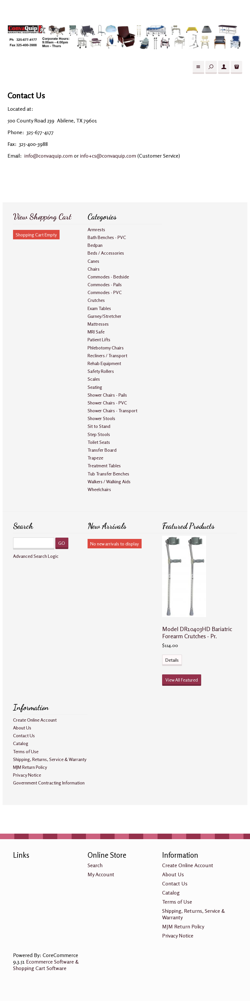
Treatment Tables (104, 465)
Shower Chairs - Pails (107, 395)
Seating (95, 387)
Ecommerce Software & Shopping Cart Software (46, 964)
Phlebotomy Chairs (106, 347)
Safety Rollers (101, 371)
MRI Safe (96, 331)
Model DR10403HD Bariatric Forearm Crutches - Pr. (197, 632)
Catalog (20, 743)
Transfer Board (102, 450)
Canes (93, 261)
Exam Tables (99, 308)
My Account (101, 874)
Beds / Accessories (106, 253)
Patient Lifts (99, 339)
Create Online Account (35, 720)
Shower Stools (101, 418)
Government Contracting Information (49, 782)
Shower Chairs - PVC (107, 402)
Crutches (96, 300)
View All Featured (181, 680)
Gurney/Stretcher (104, 316)
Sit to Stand (99, 426)
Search (95, 865)
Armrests (96, 229)
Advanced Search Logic (36, 556)
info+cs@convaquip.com (108, 155)
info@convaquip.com (48, 155)
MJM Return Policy (30, 767)
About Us (22, 727)
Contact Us (24, 735)
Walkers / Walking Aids (109, 481)
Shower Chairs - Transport (112, 410)
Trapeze (95, 457)
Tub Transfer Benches (108, 473)
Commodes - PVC (105, 292)
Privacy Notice (27, 775)
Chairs (94, 269)
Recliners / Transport (107, 355)
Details (172, 660)
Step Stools (99, 434)
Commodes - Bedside (108, 276)
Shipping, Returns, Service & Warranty (50, 759)
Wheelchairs (99, 489)
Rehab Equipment (104, 363)
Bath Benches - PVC (107, 237)
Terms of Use (25, 751)
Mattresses (98, 324)
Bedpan (95, 245)
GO (61, 543)
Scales (94, 379)
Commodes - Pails (105, 284)
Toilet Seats (99, 442)
